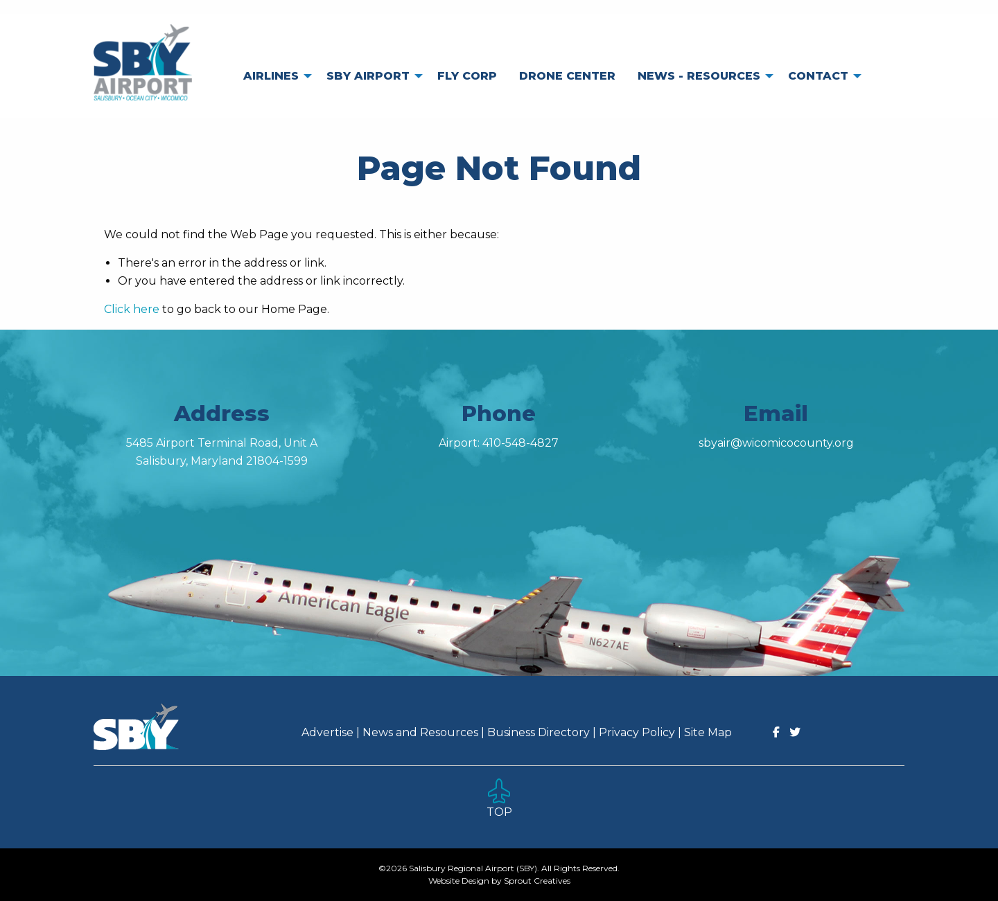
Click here (131, 309)
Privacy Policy (637, 732)
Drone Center (567, 75)
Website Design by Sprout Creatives (499, 880)
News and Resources (420, 732)
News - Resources (699, 75)
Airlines (271, 75)
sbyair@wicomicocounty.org (776, 442)
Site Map (708, 732)
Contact (818, 75)
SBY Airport (368, 75)
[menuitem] (273, 76)
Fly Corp (467, 75)
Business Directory (538, 732)
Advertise (327, 732)
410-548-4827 (520, 442)
